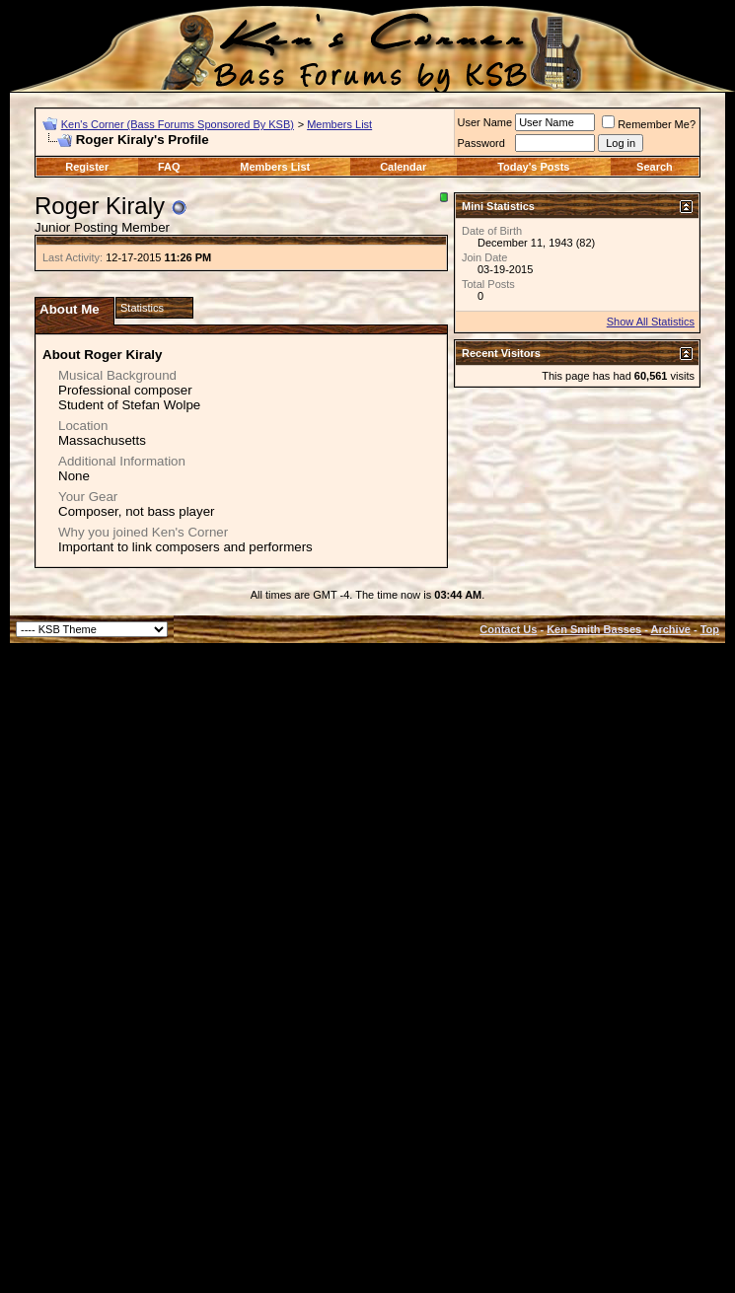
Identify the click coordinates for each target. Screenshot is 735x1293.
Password (481, 143)
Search (654, 167)
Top (709, 629)
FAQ (169, 167)
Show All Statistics (651, 321)
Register (87, 167)
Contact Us (508, 629)
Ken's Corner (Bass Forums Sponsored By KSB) (177, 124)
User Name (485, 122)
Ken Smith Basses (594, 629)
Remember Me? (649, 124)
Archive (671, 629)
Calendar (403, 167)
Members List (339, 124)
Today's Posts (533, 167)
